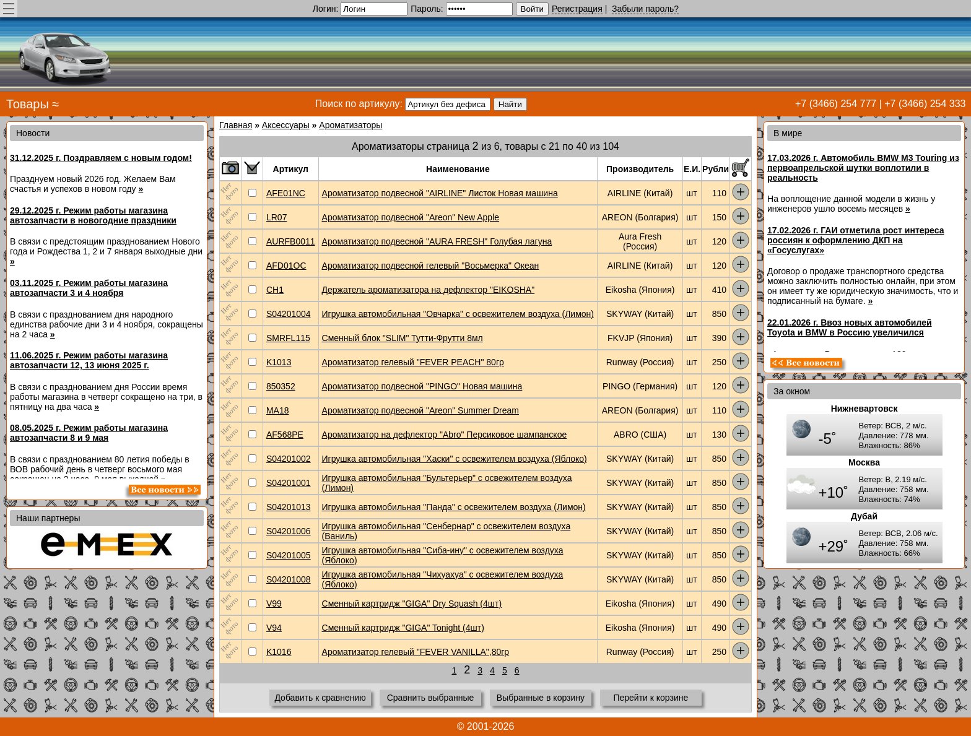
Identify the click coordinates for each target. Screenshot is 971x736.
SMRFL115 (288, 338)
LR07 (276, 217)
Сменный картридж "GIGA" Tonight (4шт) (403, 628)
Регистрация (577, 9)
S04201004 (288, 314)
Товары (27, 104)
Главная (235, 125)
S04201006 (288, 531)
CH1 (275, 290)
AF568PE (284, 434)
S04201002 (288, 459)
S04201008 (288, 579)
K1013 (278, 362)
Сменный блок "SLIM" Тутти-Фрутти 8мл (402, 338)
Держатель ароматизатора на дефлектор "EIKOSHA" (428, 290)
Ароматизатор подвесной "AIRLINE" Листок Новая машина (440, 193)
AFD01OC (286, 266)
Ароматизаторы (350, 125)
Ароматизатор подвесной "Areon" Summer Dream (420, 410)
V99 (274, 603)
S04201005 (288, 555)
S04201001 (288, 483)
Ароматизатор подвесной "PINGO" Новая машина (422, 386)
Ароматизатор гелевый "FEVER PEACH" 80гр (413, 362)
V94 (274, 628)
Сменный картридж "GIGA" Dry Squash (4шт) (412, 603)
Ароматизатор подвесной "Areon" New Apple (411, 217)
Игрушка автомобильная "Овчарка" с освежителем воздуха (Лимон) (458, 314)
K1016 (278, 652)
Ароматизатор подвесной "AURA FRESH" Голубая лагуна (437, 241)
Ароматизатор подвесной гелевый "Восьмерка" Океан (430, 266)
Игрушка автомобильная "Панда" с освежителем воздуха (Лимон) (454, 507)
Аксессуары (286, 125)
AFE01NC (285, 193)
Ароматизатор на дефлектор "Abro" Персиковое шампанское (444, 434)
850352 (280, 386)
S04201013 (288, 507)
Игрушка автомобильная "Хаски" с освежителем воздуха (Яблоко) (454, 459)
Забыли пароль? (645, 9)
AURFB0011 (290, 241)
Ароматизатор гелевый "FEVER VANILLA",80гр (416, 652)
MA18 (277, 410)
